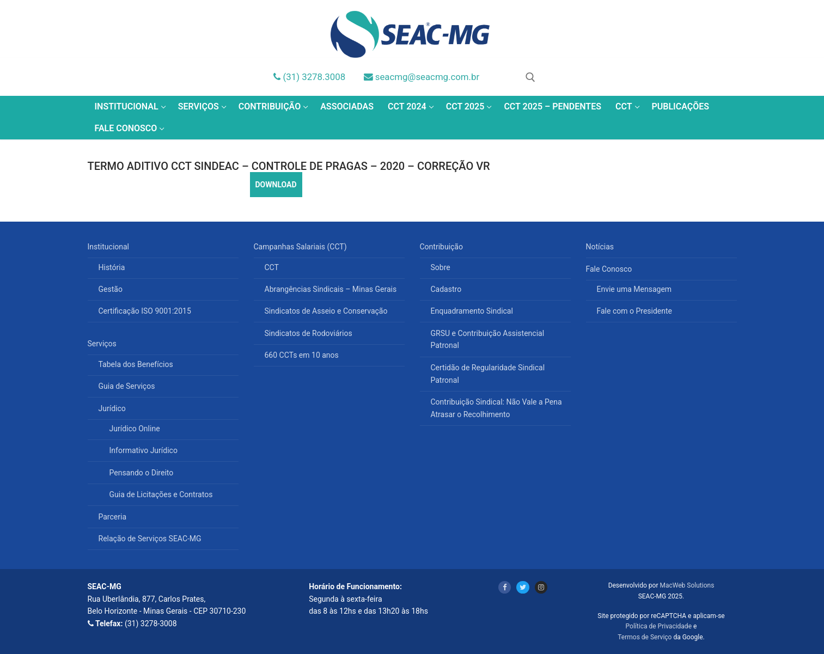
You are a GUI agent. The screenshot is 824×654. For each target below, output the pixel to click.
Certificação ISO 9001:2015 (145, 311)
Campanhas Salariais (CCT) (301, 246)
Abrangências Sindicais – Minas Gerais (331, 289)
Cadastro (446, 289)
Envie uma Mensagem (634, 289)
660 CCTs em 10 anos (302, 355)
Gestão (111, 289)
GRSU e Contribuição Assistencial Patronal (488, 339)
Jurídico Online (134, 428)
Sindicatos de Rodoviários (308, 333)
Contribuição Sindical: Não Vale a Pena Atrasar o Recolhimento (496, 408)
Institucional (109, 246)
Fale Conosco (610, 269)
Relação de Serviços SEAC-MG (150, 538)
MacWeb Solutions (687, 585)
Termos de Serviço (645, 637)
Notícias (600, 246)
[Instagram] (541, 587)
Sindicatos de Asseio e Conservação (326, 311)
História (112, 267)
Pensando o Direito (141, 472)
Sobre (440, 267)
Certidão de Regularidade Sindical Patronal (488, 373)
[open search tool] (530, 77)
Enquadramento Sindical (472, 311)
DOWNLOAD (276, 184)
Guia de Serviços (127, 386)
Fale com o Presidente (635, 311)
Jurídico (113, 408)
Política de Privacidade (659, 626)
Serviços (103, 343)
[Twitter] (522, 587)
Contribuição (442, 246)
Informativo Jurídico (143, 450)
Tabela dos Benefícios (136, 364)
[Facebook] (504, 587)
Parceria (113, 516)
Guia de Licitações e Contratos (161, 494)
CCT (272, 267)
